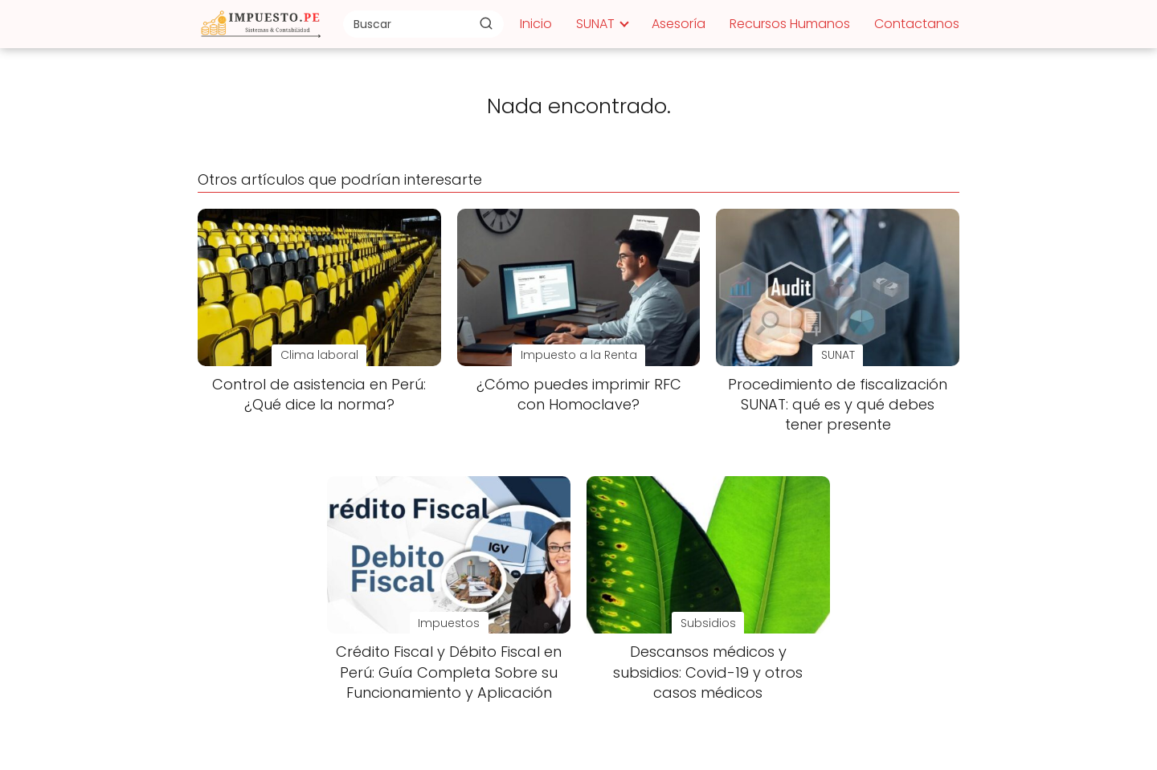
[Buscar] (486, 23)
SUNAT (595, 23)
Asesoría (678, 23)
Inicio (536, 23)
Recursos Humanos (790, 23)
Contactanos (916, 23)
